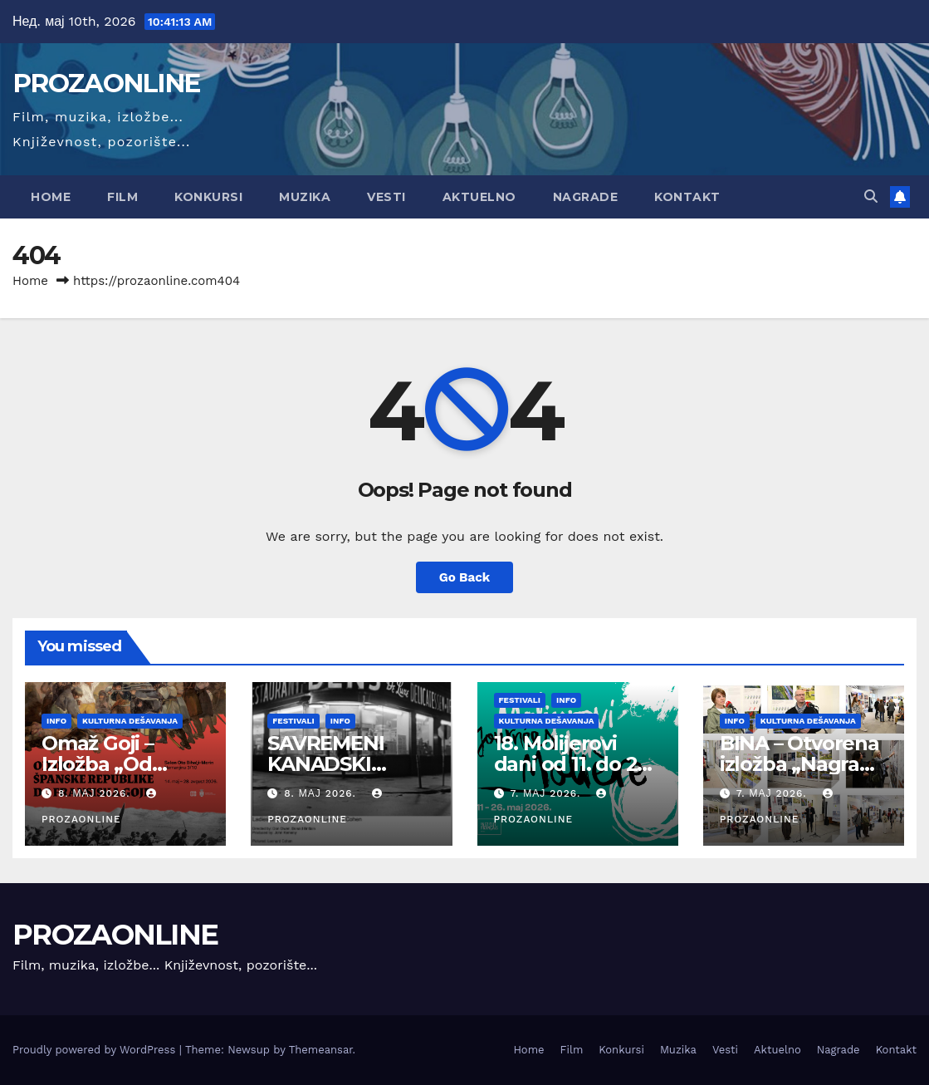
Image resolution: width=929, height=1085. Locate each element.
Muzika (304, 196)
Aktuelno (479, 196)
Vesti (386, 196)
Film (122, 196)
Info (56, 720)
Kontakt (687, 196)
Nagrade (586, 196)
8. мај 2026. (96, 793)
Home (51, 196)
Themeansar (321, 1049)
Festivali (293, 720)
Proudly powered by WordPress (95, 1049)
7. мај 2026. (547, 793)
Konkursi (208, 196)
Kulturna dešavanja (130, 720)
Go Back (465, 577)
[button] (871, 196)
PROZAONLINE (105, 83)
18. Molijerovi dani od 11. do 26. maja (573, 764)
